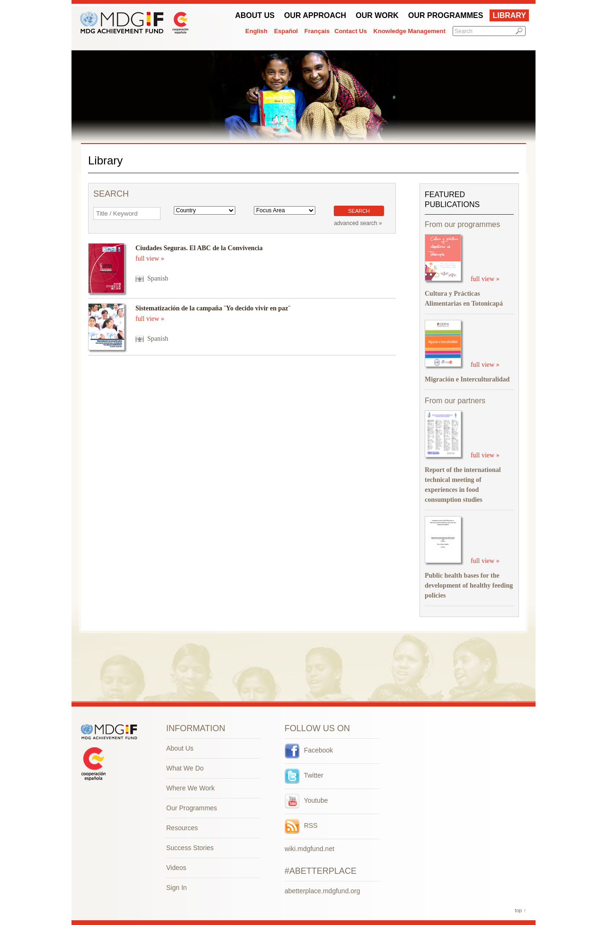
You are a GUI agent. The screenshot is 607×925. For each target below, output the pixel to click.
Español (286, 31)
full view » (149, 258)
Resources (182, 828)
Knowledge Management (410, 31)
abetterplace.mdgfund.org (322, 891)
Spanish (157, 278)
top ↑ (520, 910)
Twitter (304, 775)
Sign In (176, 887)
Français (317, 31)
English (256, 31)
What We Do (185, 768)
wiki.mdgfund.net (309, 848)
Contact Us (350, 31)
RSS (301, 825)
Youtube (306, 800)
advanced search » (358, 223)
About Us (255, 15)
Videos (176, 867)
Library (509, 15)
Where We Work (190, 788)
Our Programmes (445, 15)
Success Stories (190, 848)
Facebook (309, 750)
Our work (377, 15)
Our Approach (315, 15)
